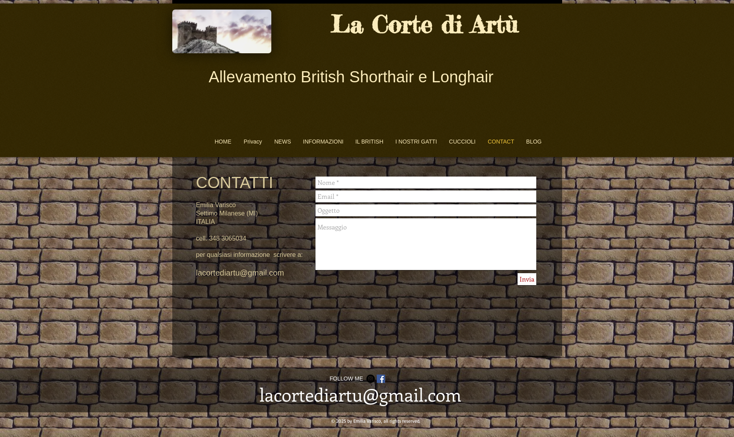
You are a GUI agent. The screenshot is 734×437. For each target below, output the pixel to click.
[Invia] (527, 279)
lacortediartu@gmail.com (240, 272)
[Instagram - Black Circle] (370, 379)
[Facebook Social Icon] (381, 379)
